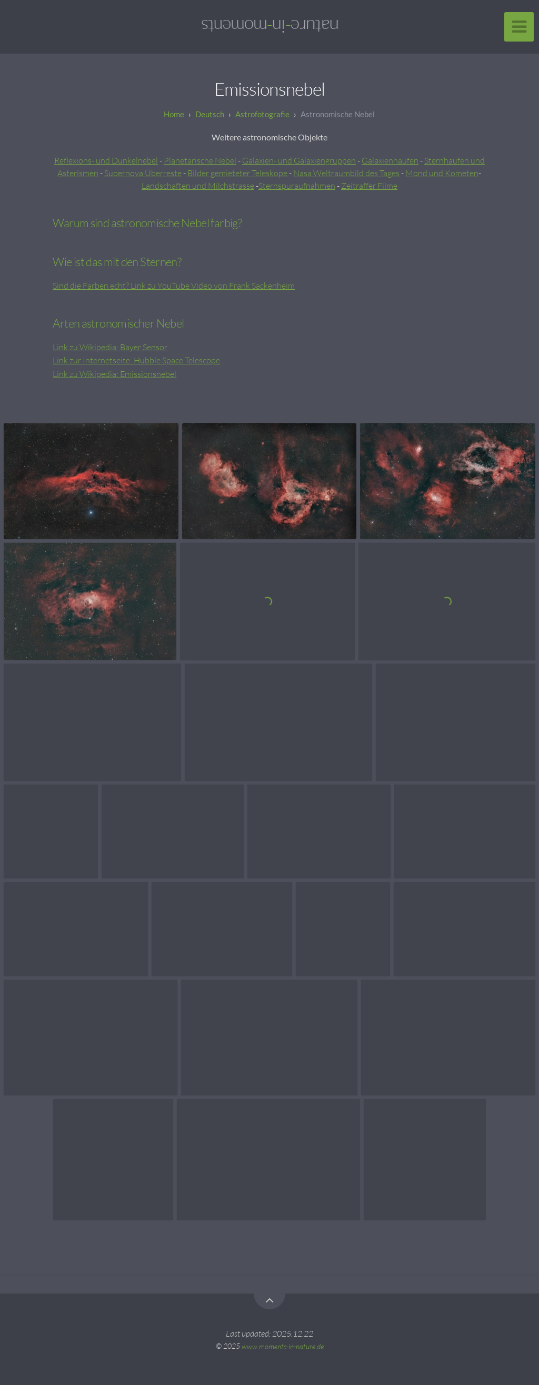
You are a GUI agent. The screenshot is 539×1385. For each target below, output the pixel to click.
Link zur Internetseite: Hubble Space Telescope (136, 360)
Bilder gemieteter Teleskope (237, 173)
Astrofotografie (262, 114)
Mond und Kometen (441, 173)
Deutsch (209, 114)
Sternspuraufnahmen (296, 185)
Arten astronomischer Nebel (118, 323)
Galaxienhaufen (390, 160)
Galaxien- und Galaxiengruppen (299, 160)
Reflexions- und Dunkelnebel (106, 160)
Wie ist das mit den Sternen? (117, 261)
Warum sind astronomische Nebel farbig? (147, 223)
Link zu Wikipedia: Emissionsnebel (114, 374)
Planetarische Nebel (200, 160)
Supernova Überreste (143, 173)
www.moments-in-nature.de (283, 1345)
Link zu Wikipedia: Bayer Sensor (110, 347)
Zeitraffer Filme (369, 185)
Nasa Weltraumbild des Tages (346, 173)
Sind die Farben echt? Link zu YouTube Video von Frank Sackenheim (174, 285)
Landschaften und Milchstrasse (198, 185)
